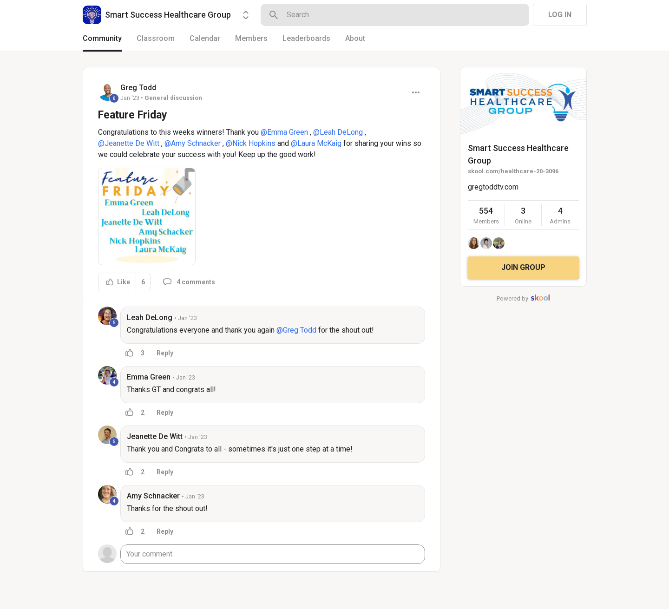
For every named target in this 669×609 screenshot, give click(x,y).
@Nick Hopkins (250, 143)
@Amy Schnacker (192, 143)
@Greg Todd (296, 330)
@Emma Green (284, 132)
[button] (147, 216)
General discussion (173, 97)
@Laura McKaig (316, 143)
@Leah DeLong (338, 132)
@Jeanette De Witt (128, 143)
